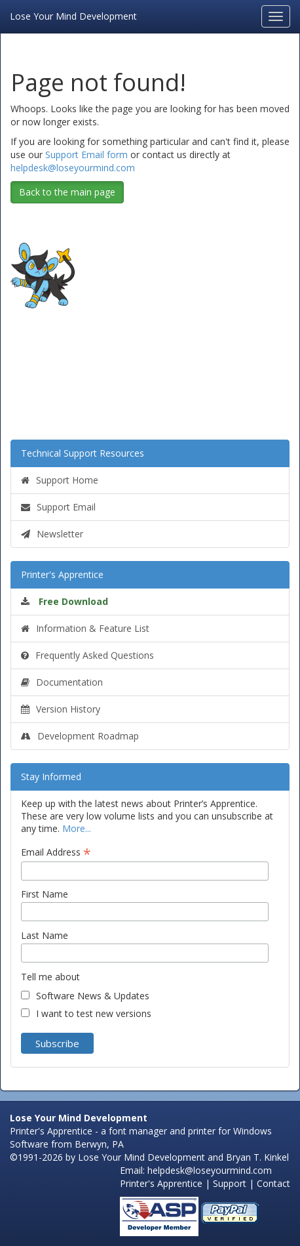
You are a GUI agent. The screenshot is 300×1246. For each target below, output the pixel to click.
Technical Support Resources (82, 453)
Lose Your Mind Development (73, 15)
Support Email (58, 507)
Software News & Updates (92, 995)
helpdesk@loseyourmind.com (72, 167)
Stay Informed (51, 776)
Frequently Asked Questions (87, 655)
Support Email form (86, 154)
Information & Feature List (85, 628)
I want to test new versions (93, 1013)
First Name (44, 894)
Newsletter (52, 534)
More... (76, 828)
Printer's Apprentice (62, 574)
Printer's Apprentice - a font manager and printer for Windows (141, 1131)
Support (229, 1183)
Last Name (44, 935)
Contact (273, 1183)
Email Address (56, 852)
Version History (60, 709)
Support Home (59, 480)
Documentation (62, 682)
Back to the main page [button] (67, 192)
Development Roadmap (80, 736)
